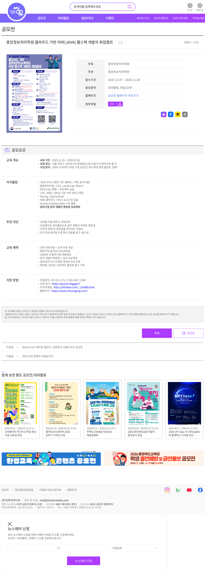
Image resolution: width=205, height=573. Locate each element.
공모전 (5, 490)
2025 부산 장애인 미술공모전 (37, 356)
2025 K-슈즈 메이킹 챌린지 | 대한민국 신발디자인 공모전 (52, 347)
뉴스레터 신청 (83, 561)
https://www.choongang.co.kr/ (69, 291)
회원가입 (199, 7)
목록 (157, 333)
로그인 (190, 7)
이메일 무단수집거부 (50, 490)
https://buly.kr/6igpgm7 (66, 283)
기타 (112, 103)
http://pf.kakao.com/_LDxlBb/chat (74, 287)
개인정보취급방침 (24, 490)
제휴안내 (71, 490)
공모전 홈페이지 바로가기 (123, 95)
